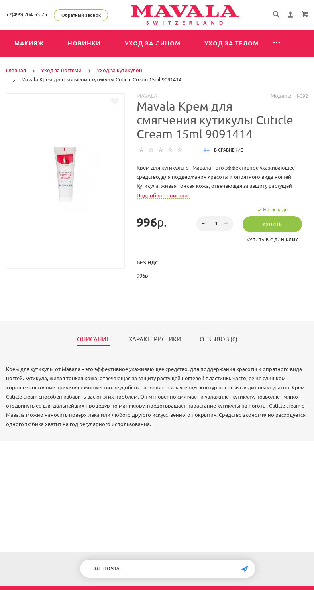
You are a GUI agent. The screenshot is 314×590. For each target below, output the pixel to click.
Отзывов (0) (218, 339)
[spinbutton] (215, 223)
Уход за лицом (153, 43)
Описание (93, 339)
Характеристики (155, 339)
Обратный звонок (81, 15)
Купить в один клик (272, 239)
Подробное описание (163, 195)
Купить (272, 224)
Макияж (29, 43)
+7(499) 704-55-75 (26, 14)
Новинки (84, 43)
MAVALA (147, 96)
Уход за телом (231, 43)
